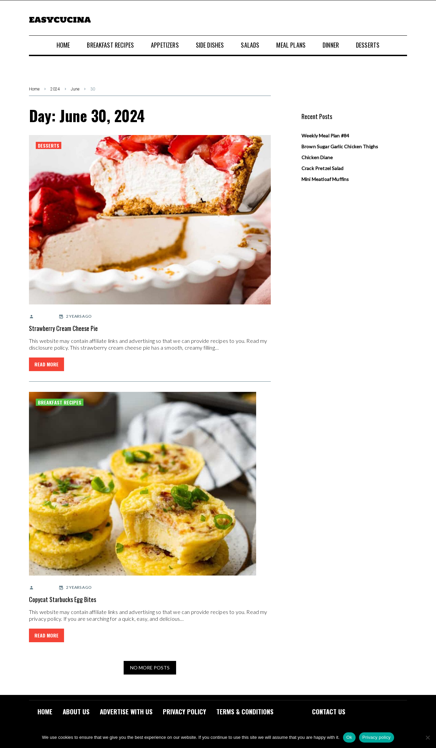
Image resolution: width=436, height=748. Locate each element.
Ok (349, 737)
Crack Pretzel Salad (322, 168)
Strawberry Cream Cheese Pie (63, 328)
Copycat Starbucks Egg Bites (62, 599)
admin (39, 316)
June (75, 89)
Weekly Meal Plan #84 (325, 135)
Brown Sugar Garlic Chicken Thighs (339, 146)
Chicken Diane (317, 157)
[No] (427, 737)
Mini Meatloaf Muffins (325, 179)
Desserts (48, 145)
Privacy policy (376, 737)
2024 (55, 89)
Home (34, 89)
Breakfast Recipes (59, 402)
